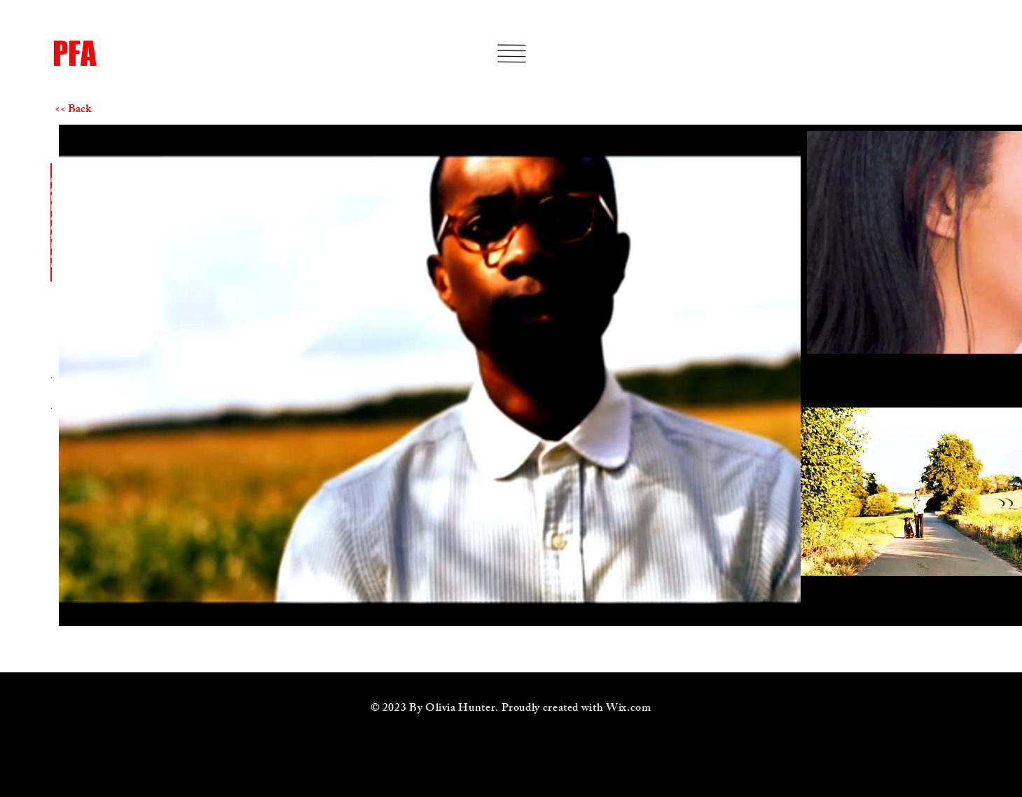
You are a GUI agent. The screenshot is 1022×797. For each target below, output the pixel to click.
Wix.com (628, 709)
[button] (511, 53)
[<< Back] (104, 110)
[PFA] (161, 53)
